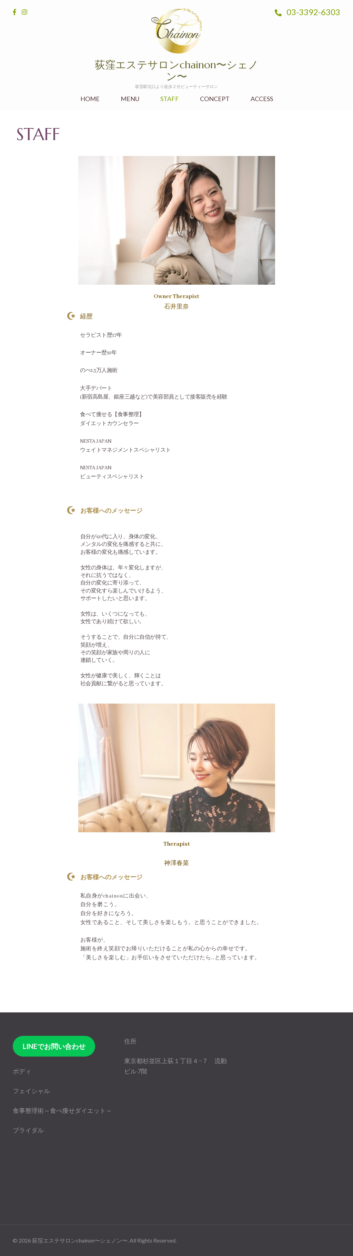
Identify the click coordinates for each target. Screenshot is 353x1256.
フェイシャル (31, 1091)
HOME (90, 98)
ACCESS (262, 98)
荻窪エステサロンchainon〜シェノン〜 (177, 70)
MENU (130, 98)
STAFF (169, 98)
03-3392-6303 (307, 12)
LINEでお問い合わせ (54, 1046)
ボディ (22, 1071)
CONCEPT (215, 98)
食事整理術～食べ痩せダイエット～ (62, 1110)
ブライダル (28, 1130)
